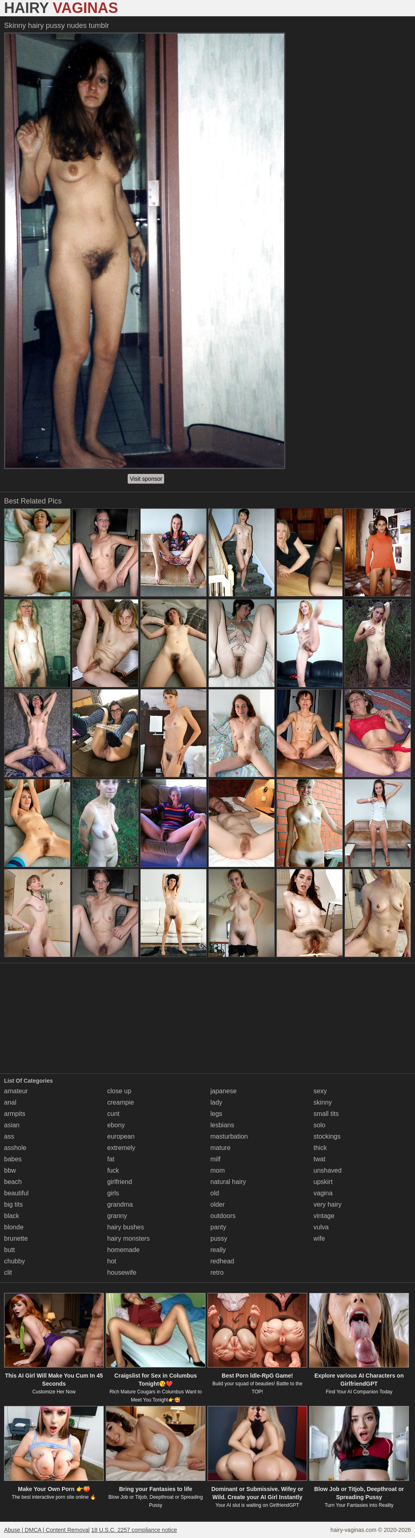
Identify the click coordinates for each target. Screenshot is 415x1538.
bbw (10, 1170)
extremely (121, 1147)
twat (319, 1159)
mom (217, 1170)
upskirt (323, 1181)
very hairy (328, 1204)
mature (220, 1147)
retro (217, 1272)
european (121, 1136)
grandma (120, 1204)
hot (111, 1261)
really (218, 1249)
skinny (323, 1102)
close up (119, 1091)
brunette (16, 1238)
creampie (120, 1102)
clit (8, 1272)
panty (218, 1227)
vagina (323, 1193)
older (217, 1204)
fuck (113, 1170)
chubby (14, 1261)
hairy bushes (125, 1227)
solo (319, 1125)
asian (11, 1125)
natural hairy (228, 1181)
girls (113, 1193)
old (214, 1193)
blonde (14, 1227)
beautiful (16, 1193)
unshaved (328, 1170)
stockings (327, 1136)
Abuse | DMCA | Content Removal (47, 1530)
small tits (326, 1113)
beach (13, 1181)
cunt (113, 1113)
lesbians (222, 1125)
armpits (14, 1113)
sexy (320, 1091)
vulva (321, 1227)
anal (10, 1102)
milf (215, 1159)
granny (117, 1215)
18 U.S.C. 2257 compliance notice (134, 1530)
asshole (15, 1147)
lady (216, 1102)
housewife (122, 1272)
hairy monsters (128, 1238)
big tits (13, 1204)
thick (320, 1147)
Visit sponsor (146, 479)
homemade (123, 1249)
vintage (324, 1215)
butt (9, 1249)
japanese (223, 1091)
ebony (116, 1125)
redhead (222, 1261)
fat (111, 1159)
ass (9, 1136)
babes (13, 1159)
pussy (218, 1238)
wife (319, 1238)
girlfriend (119, 1181)
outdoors (222, 1215)
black (11, 1215)
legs (216, 1113)
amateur (16, 1091)
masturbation (229, 1136)
